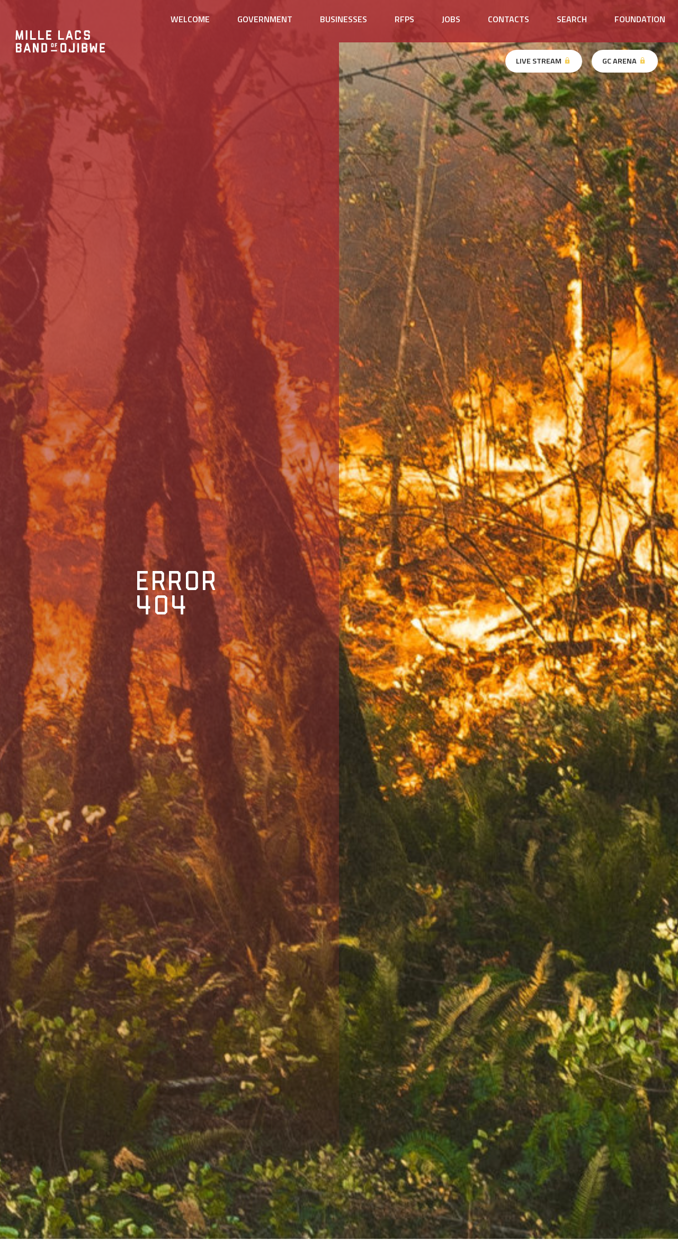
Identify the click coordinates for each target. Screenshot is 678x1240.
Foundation (639, 19)
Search (572, 19)
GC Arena (624, 61)
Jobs (451, 19)
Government (264, 19)
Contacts (508, 19)
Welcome (190, 19)
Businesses (343, 19)
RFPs (404, 19)
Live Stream (544, 61)
